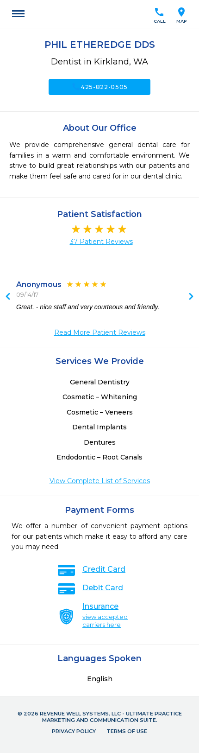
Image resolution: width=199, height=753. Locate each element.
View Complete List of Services (100, 481)
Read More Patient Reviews (99, 332)
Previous (191, 297)
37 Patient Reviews (101, 241)
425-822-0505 (99, 86)
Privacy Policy (74, 731)
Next (8, 297)
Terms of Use (126, 731)
